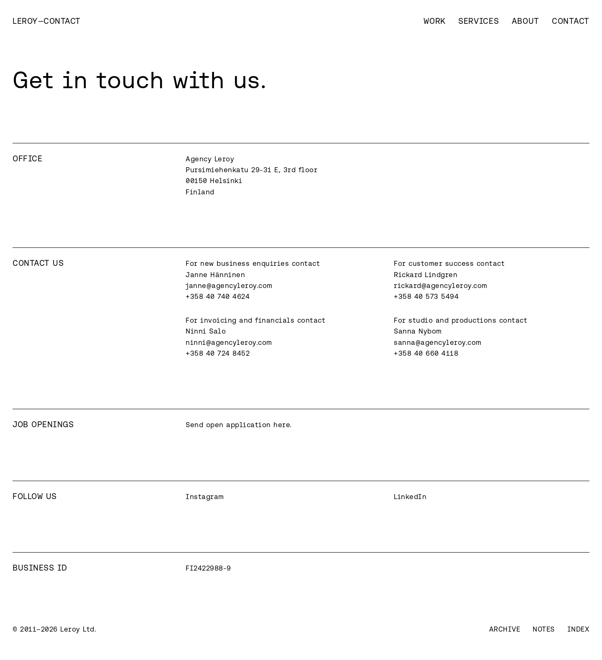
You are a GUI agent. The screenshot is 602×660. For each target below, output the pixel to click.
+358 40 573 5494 (426, 296)
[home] (47, 21)
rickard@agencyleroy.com (440, 285)
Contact (570, 20)
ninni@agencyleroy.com (229, 342)
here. (282, 424)
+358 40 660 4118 (426, 353)
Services (478, 20)
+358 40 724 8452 (218, 353)
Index (578, 629)
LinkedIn (410, 496)
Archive (504, 629)
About (526, 20)
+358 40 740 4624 (218, 296)
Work (434, 20)
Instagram (205, 496)
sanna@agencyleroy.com (438, 342)
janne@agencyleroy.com (229, 285)
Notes (544, 629)
